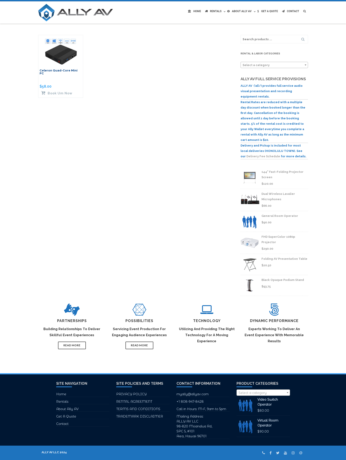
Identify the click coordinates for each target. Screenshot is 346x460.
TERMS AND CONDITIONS (138, 409)
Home (194, 11)
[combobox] (274, 65)
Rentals (213, 11)
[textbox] (274, 65)
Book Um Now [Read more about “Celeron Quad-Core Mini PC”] (59, 93)
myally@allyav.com (192, 394)
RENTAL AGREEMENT (134, 402)
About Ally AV (239, 11)
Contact (290, 11)
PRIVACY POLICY (131, 394)
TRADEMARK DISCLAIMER (139, 416)
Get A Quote (267, 11)
